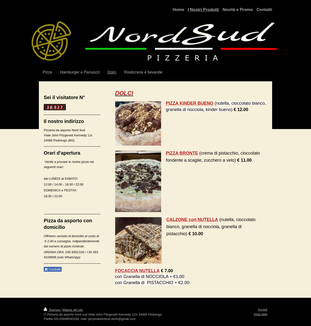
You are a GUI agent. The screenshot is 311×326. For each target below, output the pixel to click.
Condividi (53, 269)
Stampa (52, 310)
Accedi (262, 309)
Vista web (260, 314)
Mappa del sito (72, 310)
